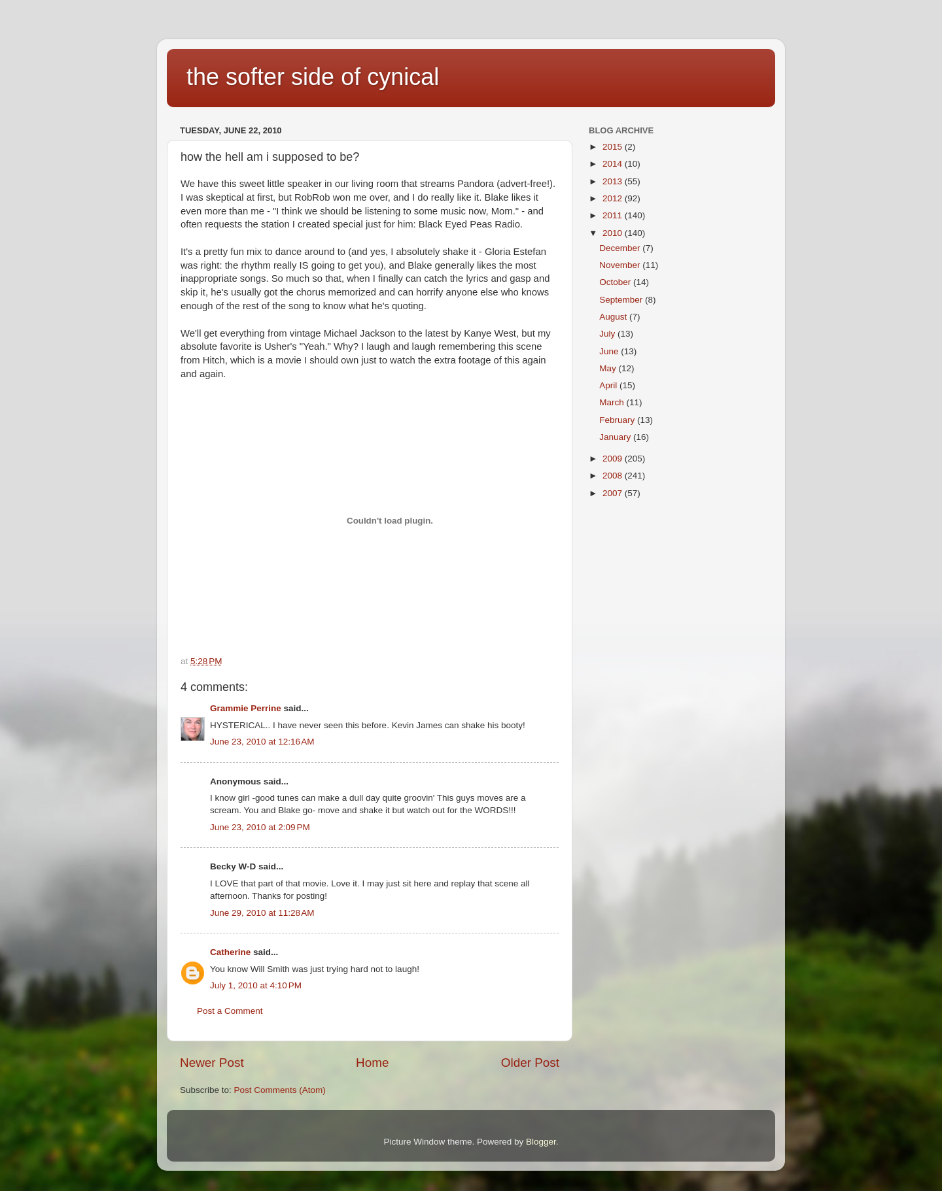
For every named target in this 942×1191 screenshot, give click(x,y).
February (618, 420)
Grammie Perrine (245, 708)
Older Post (530, 1062)
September (622, 300)
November (620, 265)
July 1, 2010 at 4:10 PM (256, 985)
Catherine (230, 952)
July (608, 334)
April (609, 385)
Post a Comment (230, 1011)
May (608, 368)
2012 (613, 198)
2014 (613, 164)
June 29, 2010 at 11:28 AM (262, 913)
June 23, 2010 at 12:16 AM (262, 741)
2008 (613, 475)
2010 (613, 233)
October (616, 282)
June (610, 351)
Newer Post (212, 1062)
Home (372, 1062)
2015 (613, 147)
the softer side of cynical (312, 76)
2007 (613, 493)
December (620, 248)
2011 (613, 215)
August (614, 317)
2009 (613, 458)
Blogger (541, 1142)
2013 (613, 181)
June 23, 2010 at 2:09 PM (260, 827)
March (612, 402)
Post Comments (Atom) (280, 1090)
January (616, 437)
